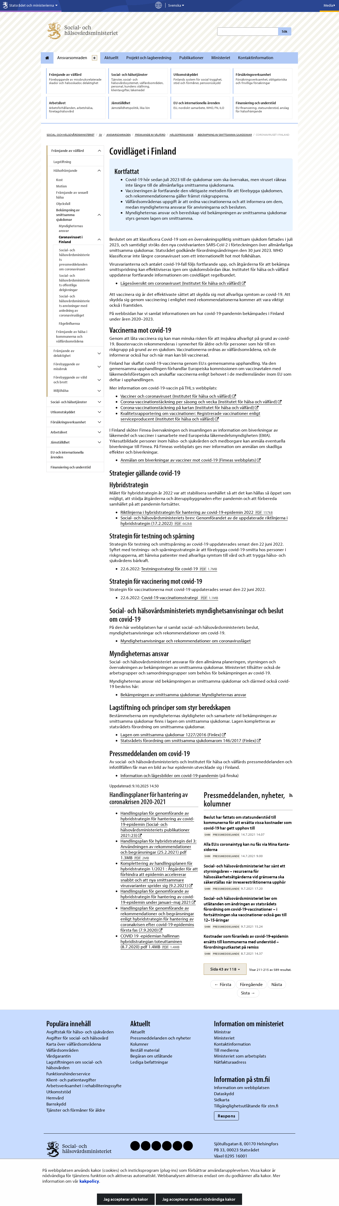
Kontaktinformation (255, 57)
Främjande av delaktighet (63, 353)
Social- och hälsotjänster (69, 402)
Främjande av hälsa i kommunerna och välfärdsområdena (71, 336)
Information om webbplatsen (241, 1087)
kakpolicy (89, 1181)
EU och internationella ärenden (67, 454)
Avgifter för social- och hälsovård (77, 1038)
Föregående (251, 984)
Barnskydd (56, 1104)
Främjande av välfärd (150, 135)
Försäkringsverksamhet (68, 422)
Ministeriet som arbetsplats (240, 1056)
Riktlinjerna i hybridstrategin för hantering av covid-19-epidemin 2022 (197, 512)
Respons (226, 1116)
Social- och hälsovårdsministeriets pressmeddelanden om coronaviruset (74, 259)
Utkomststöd (58, 1091)
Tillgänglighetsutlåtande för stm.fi (246, 1105)
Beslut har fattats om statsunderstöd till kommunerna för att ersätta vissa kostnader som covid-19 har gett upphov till (248, 822)
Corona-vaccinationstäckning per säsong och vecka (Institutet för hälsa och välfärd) (201, 401)
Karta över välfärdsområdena (73, 1044)
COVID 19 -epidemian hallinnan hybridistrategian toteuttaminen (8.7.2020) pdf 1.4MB (151, 941)
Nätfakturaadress (230, 1062)
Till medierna (226, 1050)
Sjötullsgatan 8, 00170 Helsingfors (246, 1143)
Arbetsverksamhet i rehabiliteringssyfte (84, 1085)
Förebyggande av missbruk (66, 366)
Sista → (248, 993)
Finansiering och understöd (71, 467)
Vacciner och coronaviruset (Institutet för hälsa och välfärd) (178, 396)
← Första (222, 984)
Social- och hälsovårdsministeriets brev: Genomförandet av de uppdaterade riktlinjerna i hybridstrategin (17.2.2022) (204, 520)
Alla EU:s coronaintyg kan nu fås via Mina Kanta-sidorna (247, 846)
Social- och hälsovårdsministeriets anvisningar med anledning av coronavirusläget (74, 306)
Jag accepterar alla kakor (126, 1199)
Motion (61, 186)
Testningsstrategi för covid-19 (179, 568)
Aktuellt (111, 57)
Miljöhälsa (61, 390)
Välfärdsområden (62, 1050)
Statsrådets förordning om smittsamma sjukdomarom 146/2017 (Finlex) (191, 740)
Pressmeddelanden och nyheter (160, 1038)
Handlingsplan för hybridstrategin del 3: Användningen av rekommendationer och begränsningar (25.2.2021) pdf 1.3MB (159, 849)
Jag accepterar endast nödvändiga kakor (198, 1199)
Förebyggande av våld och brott (70, 379)
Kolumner (139, 1044)
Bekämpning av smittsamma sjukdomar (224, 135)
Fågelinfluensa (69, 323)
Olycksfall (63, 203)
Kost (59, 179)
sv (100, 135)
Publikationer (191, 57)
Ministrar (222, 1031)
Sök (284, 31)
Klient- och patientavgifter (71, 1079)
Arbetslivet (59, 432)
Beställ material (144, 1050)
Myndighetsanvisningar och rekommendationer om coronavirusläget (186, 640)
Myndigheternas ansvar (71, 228)
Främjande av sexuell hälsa (72, 195)
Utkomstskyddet (63, 412)
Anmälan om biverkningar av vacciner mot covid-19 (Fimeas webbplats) (191, 460)
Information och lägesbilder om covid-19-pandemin (169, 775)
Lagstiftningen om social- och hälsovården (74, 1064)
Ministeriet (220, 57)
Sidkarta (221, 1099)
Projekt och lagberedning (148, 57)
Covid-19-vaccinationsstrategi (179, 597)
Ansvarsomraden (72, 57)
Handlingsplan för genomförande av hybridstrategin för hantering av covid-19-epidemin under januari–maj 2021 (158, 896)
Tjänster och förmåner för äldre (75, 1110)
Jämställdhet (60, 442)
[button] (225, 969)
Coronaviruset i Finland (71, 239)
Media (329, 5)
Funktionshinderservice (68, 1073)
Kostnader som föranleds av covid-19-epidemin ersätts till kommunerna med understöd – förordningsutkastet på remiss (246, 941)
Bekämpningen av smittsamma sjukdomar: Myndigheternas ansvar (183, 694)
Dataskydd (224, 1093)
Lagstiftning (62, 161)
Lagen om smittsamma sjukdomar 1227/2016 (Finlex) (173, 734)
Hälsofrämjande (181, 135)
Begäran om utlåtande (151, 1056)
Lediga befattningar (149, 1062)
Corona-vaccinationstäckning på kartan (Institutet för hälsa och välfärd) (190, 407)
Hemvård (55, 1097)
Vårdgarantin (58, 1056)
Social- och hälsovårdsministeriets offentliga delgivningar (74, 282)
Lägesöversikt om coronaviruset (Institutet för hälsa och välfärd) (183, 283)
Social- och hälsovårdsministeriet (70, 135)
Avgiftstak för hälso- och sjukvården (80, 1031)
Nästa (276, 984)
